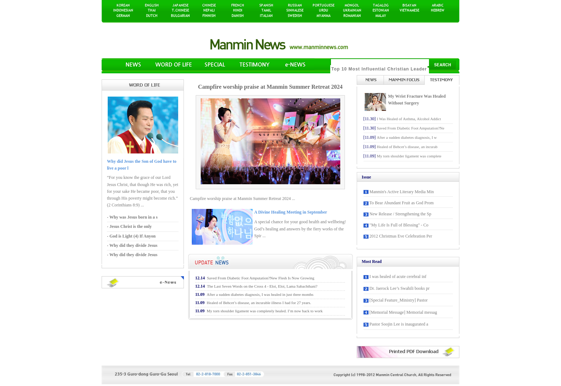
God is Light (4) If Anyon (132, 236)
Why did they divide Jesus (132, 245)
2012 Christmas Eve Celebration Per (401, 236)
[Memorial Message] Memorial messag (403, 312)
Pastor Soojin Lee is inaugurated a (399, 324)
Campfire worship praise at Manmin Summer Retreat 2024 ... (242, 198)
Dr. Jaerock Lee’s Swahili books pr (400, 288)
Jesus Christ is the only (130, 226)
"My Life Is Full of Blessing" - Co (399, 225)
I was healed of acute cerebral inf (398, 276)
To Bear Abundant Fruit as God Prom (401, 202)
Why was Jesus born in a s (132, 217)
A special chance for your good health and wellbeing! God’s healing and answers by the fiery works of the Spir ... (300, 228)
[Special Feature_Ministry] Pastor (399, 300)
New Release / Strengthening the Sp (400, 213)
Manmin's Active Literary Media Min (402, 191)
